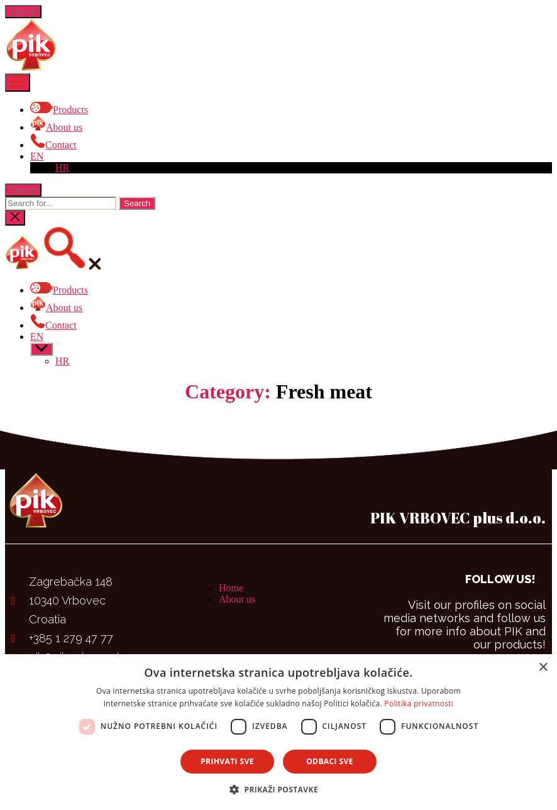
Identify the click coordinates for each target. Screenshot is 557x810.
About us (237, 599)
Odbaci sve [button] (329, 761)
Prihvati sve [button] (227, 761)
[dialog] (278, 732)
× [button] (543, 667)
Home (231, 588)
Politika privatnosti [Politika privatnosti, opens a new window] (418, 703)
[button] (278, 789)
